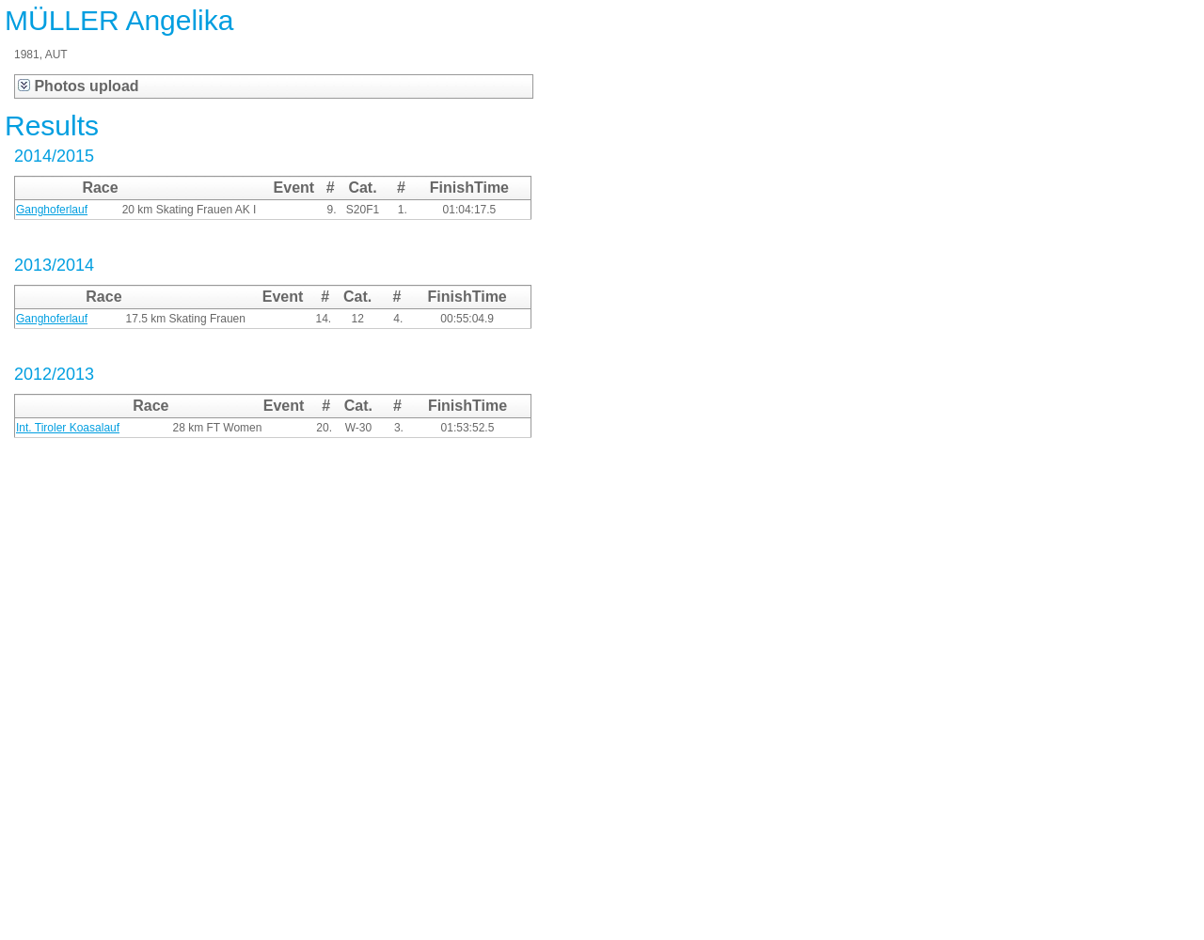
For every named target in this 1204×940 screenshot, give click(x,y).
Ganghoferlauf (51, 209)
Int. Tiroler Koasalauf (67, 427)
